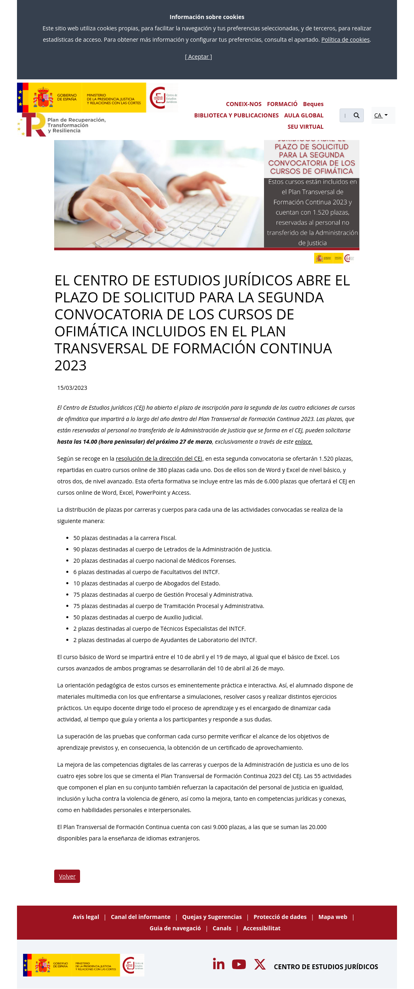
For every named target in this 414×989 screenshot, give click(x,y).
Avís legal (87, 917)
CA (378, 115)
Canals (223, 928)
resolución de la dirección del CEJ (159, 458)
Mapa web (333, 917)
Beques (313, 104)
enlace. (304, 441)
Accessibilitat (262, 928)
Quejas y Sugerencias (212, 917)
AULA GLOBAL (304, 115)
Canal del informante (141, 917)
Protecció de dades (280, 917)
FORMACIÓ (282, 104)
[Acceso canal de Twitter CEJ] (260, 966)
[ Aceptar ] (198, 56)
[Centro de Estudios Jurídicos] (98, 98)
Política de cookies (345, 39)
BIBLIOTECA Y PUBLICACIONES (236, 115)
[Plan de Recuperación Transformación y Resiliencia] (61, 125)
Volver (67, 876)
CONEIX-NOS (244, 104)
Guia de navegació (176, 928)
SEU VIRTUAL (306, 126)
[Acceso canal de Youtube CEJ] (219, 966)
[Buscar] (344, 115)
